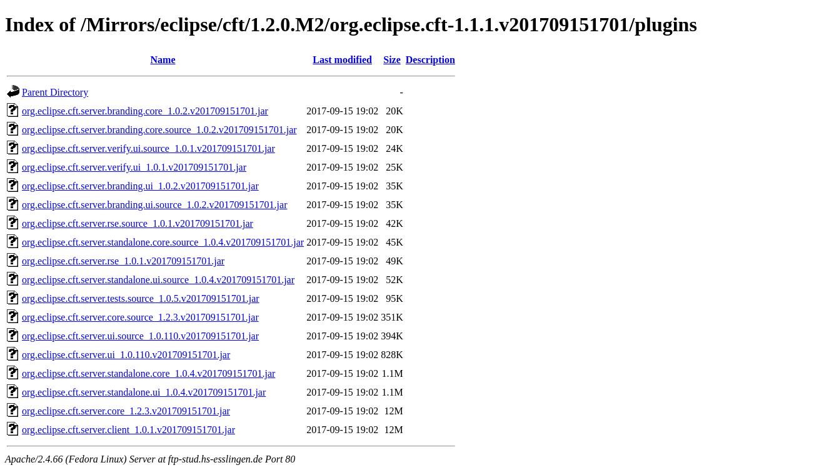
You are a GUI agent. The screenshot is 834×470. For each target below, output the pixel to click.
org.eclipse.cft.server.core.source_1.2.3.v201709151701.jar (140, 317)
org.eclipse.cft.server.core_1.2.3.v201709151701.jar (126, 411)
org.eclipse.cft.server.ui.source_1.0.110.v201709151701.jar (140, 336)
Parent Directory (55, 92)
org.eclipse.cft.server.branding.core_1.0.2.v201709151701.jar (145, 111)
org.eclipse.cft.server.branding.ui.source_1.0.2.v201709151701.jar (155, 204)
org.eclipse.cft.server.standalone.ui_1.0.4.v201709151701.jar (144, 392)
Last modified (342, 59)
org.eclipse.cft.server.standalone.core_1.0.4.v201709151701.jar (148, 373)
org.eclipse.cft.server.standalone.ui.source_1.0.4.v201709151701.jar (158, 279)
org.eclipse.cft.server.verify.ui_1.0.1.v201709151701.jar (134, 167)
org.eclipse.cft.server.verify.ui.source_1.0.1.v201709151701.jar (148, 148)
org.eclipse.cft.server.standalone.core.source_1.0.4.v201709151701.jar (163, 242)
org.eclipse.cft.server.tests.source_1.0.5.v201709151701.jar (140, 298)
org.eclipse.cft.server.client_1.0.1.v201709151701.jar (128, 429)
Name (163, 59)
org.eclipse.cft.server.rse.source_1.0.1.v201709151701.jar (137, 223)
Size (392, 59)
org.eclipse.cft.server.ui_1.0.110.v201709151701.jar (126, 354)
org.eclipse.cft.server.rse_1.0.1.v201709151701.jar (123, 261)
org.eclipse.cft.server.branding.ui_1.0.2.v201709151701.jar (140, 186)
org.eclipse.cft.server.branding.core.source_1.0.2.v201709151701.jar (159, 129)
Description (430, 59)
